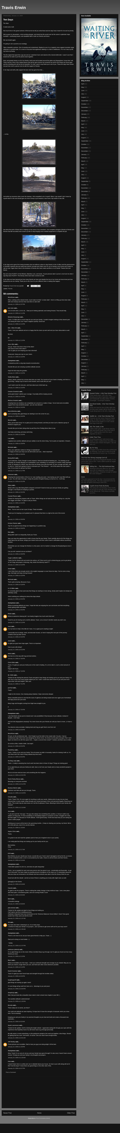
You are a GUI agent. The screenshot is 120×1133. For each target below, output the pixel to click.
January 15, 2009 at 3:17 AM (16, 849)
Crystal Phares (12, 496)
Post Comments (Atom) (43, 1118)
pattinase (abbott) (13, 949)
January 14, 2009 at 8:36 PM (16, 729)
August (83, 97)
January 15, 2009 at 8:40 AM (16, 895)
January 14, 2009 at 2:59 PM (16, 443)
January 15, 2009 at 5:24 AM (16, 860)
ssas (9, 626)
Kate (9, 1061)
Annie (10, 568)
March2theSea (12, 411)
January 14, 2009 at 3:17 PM (16, 470)
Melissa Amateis (13, 400)
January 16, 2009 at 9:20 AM (16, 1021)
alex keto (11, 308)
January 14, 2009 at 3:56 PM (16, 519)
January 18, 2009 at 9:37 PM (16, 1068)
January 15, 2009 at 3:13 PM (16, 956)
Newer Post (7, 1113)
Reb (9, 532)
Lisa (9, 438)
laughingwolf (12, 980)
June (82, 90)
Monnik (10, 420)
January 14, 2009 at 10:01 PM (17, 775)
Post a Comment (11, 1072)
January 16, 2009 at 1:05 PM (16, 1047)
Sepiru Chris (12, 831)
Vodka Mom (11, 377)
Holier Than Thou (95, 437)
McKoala (10, 579)
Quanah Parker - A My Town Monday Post (103, 393)
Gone (83, 477)
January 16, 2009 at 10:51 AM (17, 1038)
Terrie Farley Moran (14, 779)
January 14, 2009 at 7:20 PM (16, 671)
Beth (9, 899)
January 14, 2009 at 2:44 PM (16, 396)
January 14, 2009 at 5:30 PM (16, 637)
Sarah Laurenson (13, 1025)
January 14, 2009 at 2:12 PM (16, 324)
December (84, 111)
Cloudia (10, 797)
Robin (10, 613)
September (84, 100)
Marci (9, 960)
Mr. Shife (10, 675)
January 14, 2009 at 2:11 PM (16, 313)
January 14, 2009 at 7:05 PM (16, 658)
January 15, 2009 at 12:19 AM (17, 807)
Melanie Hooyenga (14, 317)
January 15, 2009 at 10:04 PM (17, 988)
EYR (9, 853)
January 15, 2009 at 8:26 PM (16, 976)
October (83, 104)
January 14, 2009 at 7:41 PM (16, 684)
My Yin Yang (94, 448)
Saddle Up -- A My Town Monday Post (102, 416)
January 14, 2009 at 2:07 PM (16, 304)
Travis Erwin (14, 7)
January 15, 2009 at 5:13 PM (16, 967)
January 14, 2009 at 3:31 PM (16, 481)
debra (9, 653)
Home (39, 1113)
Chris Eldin (11, 662)
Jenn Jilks (11, 344)
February (84, 117)
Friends (10, 288)
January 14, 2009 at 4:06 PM (16, 554)
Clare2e (10, 888)
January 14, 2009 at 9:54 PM (16, 757)
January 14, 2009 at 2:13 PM (16, 340)
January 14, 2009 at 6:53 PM (16, 649)
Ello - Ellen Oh (12, 328)
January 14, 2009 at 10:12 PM (17, 784)
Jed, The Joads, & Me (97, 426)
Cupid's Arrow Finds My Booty (99, 486)
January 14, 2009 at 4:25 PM (16, 575)
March (83, 121)
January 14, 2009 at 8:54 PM (16, 746)
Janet (9, 641)
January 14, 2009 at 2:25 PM (16, 387)
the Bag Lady (12, 761)
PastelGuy (11, 750)
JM (9, 922)
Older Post (71, 1113)
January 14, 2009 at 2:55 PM (16, 434)
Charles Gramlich (13, 391)
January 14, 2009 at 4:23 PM (16, 565)
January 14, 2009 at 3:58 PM (16, 528)
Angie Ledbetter (13, 558)
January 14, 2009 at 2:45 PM (16, 407)
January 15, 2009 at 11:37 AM (17, 918)
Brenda (10, 1005)
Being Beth (11, 458)
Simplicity (11, 992)
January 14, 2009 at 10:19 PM (17, 793)
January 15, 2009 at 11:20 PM (17, 1001)
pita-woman (11, 908)
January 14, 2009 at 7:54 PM (16, 709)
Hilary (10, 485)
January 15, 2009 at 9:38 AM (16, 904)
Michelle (10, 447)
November (84, 107)
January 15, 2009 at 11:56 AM (17, 929)
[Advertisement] (39, 1092)
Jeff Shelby (11, 1041)
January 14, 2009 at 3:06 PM (16, 454)
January (83, 114)
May (82, 87)
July (82, 94)
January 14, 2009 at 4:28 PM (16, 584)
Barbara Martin (12, 788)
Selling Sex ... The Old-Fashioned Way (102, 466)
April (82, 84)
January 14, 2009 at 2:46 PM (16, 416)
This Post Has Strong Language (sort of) (94, 457)
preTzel (10, 688)
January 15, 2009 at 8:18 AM (16, 884)
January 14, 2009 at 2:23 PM (16, 373)
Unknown (11, 474)
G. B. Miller (11, 588)
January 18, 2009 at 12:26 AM (17, 1057)
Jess (9, 811)
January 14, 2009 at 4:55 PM (16, 610)
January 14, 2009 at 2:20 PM (16, 357)
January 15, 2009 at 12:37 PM (17, 945)
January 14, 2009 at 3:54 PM (16, 503)
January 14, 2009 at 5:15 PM (16, 622)
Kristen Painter (12, 523)
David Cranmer (12, 971)
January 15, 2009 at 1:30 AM (16, 827)
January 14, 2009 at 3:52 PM (16, 492)
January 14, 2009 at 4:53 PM (16, 599)
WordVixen (11, 297)
